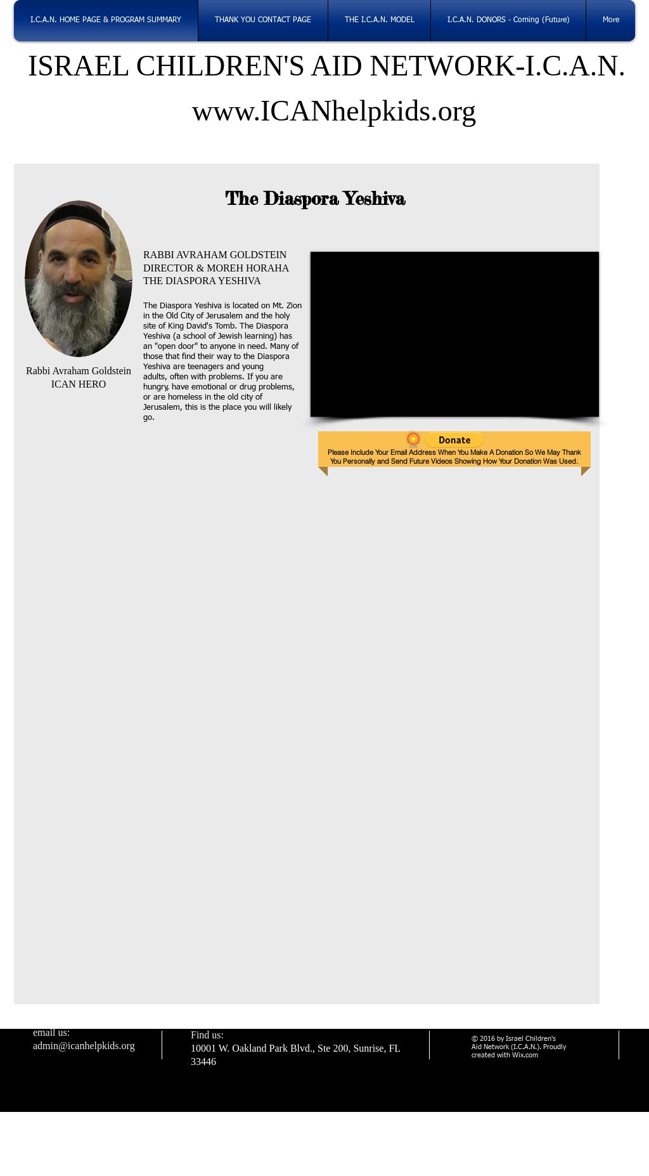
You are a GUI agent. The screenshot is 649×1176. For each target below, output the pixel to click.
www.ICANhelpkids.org (326, 111)
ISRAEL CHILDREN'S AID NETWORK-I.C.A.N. (327, 65)
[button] (454, 439)
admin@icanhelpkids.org (84, 1045)
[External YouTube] (455, 334)
